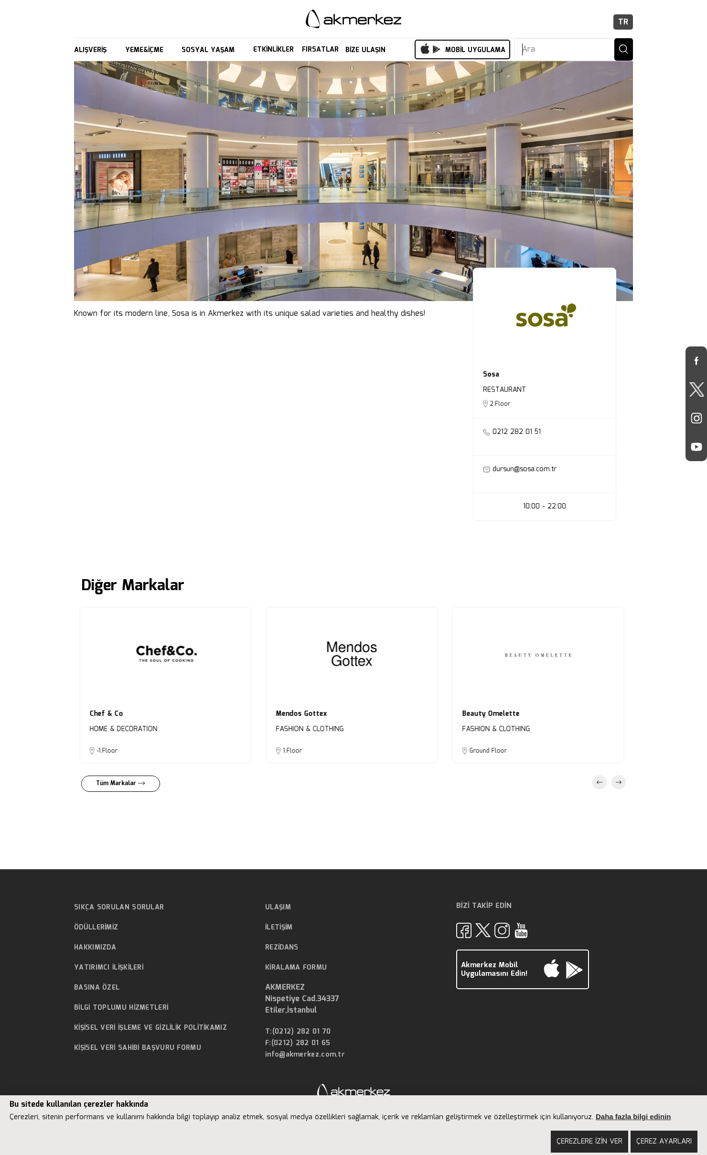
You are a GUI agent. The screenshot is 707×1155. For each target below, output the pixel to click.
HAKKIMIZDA (95, 947)
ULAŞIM (278, 907)
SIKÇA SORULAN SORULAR (119, 907)
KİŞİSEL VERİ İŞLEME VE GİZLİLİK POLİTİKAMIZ (150, 1028)
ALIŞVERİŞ (91, 50)
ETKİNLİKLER (273, 50)
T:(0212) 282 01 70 (298, 1032)
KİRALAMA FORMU (296, 967)
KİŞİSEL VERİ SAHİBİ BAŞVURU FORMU (137, 1048)
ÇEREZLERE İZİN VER (589, 1141)
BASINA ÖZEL (96, 987)
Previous (599, 782)
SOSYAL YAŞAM (209, 50)
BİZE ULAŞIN (366, 50)
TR (623, 22)
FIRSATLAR (320, 50)
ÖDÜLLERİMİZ (96, 927)
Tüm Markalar (120, 783)
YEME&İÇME (145, 50)
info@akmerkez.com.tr (305, 1055)
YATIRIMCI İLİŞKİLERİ (108, 967)
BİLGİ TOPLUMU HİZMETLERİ (121, 1008)
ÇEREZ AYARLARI (664, 1141)
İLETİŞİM (278, 927)
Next (618, 782)
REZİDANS (281, 947)
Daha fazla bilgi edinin (633, 1116)
